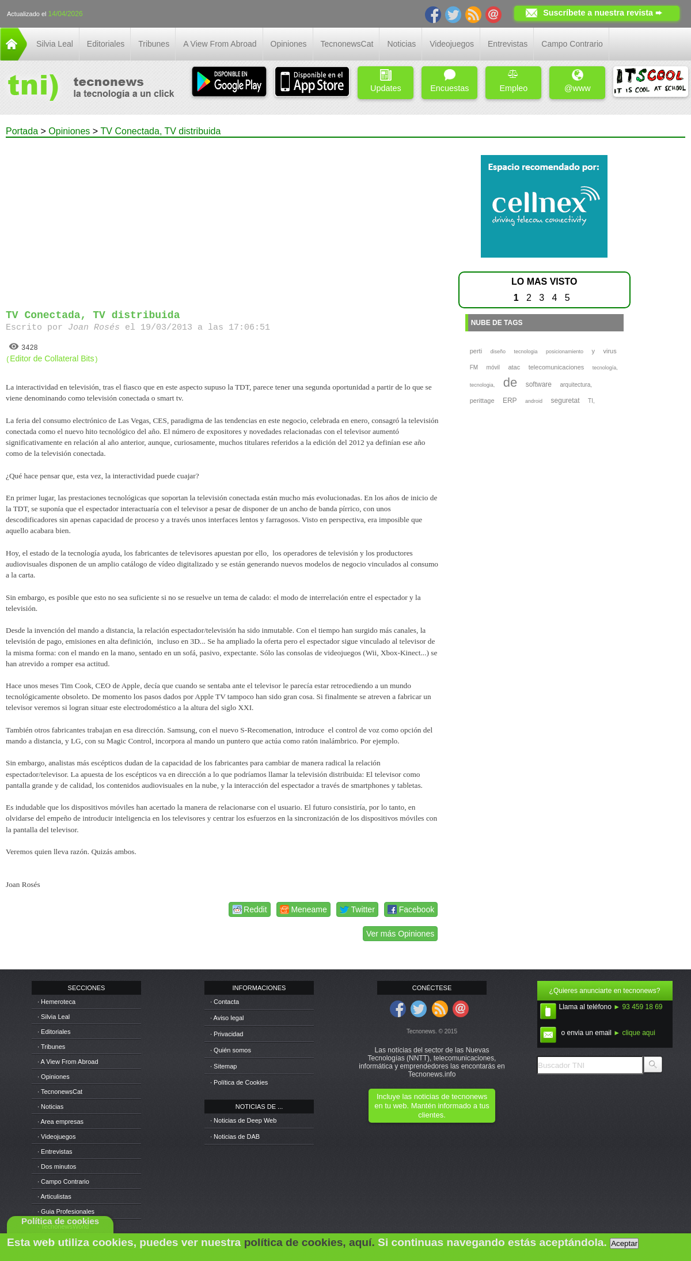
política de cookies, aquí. (309, 1242)
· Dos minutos (56, 1166)
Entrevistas (507, 43)
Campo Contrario (572, 43)
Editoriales (105, 43)
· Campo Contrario (63, 1181)
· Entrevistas (55, 1151)
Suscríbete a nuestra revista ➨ (602, 12)
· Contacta (224, 1001)
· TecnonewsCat (59, 1091)
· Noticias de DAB (235, 1136)
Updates (385, 81)
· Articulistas (54, 1196)
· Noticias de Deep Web (243, 1120)
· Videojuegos (56, 1136)
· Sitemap (223, 1066)
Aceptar (624, 1243)
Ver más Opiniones (400, 933)
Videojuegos (452, 43)
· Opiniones (53, 1076)
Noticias (401, 43)
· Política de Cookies (239, 1082)
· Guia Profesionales (65, 1211)
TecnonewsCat (347, 43)
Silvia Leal (54, 43)
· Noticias (50, 1106)
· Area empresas (60, 1121)
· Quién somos (230, 1050)
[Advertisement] (223, 218)
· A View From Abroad (67, 1061)
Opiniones (289, 43)
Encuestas (449, 81)
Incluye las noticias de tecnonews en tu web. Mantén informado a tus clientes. (431, 1105)
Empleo (513, 81)
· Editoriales (53, 1031)
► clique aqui (634, 1033)
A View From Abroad (219, 43)
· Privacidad (226, 1033)
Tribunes (153, 43)
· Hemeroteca (56, 1001)
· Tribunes (51, 1046)
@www (577, 81)
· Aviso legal (227, 1017)
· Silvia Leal (53, 1016)
